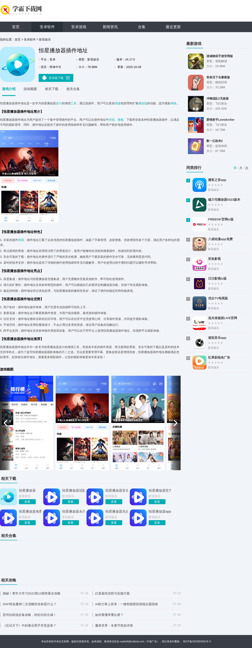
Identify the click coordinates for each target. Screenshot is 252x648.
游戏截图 (30, 89)
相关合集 (73, 89)
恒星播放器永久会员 (73, 511)
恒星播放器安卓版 (116, 490)
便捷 (118, 103)
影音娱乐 (45, 39)
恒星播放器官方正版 (160, 490)
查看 (27, 501)
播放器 (142, 103)
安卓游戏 (78, 27)
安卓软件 (47, 27)
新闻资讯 (110, 27)
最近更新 (173, 27)
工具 (73, 103)
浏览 (112, 119)
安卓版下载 (56, 77)
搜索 (120, 119)
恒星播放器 (27, 490)
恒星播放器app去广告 (160, 511)
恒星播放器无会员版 (116, 511)
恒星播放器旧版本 (73, 490)
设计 (59, 103)
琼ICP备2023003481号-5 (197, 641)
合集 (142, 27)
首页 (16, 27)
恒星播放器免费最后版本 (30, 511)
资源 (21, 240)
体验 (173, 103)
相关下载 (51, 89)
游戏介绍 (9, 89)
